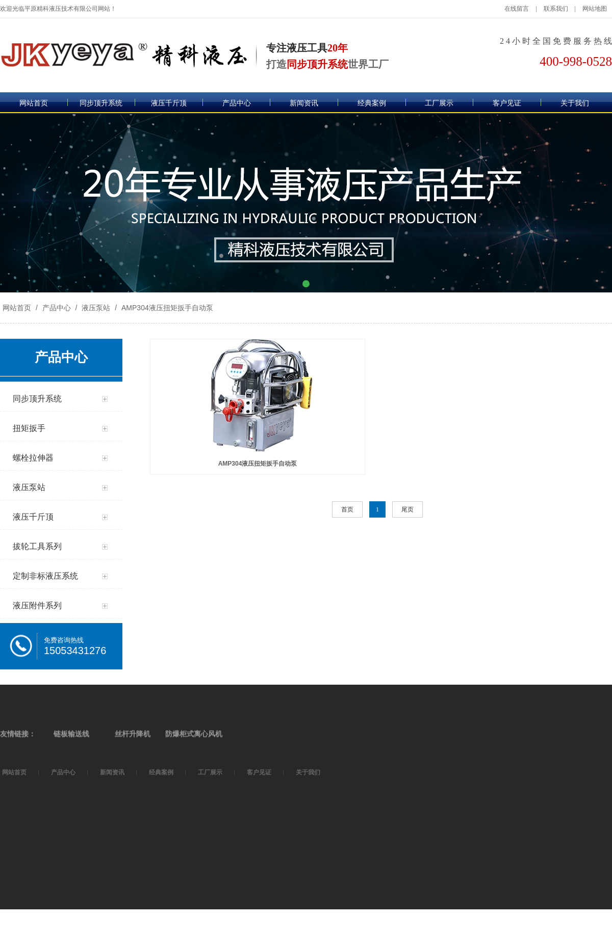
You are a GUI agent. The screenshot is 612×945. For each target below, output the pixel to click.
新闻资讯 (304, 103)
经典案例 (372, 103)
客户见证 (507, 103)
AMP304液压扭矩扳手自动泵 (166, 308)
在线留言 (516, 8)
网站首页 (33, 103)
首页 (347, 509)
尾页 (407, 509)
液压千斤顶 (169, 103)
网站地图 (594, 8)
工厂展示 (439, 103)
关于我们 (574, 103)
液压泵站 (96, 308)
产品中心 (236, 103)
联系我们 (556, 8)
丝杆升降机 (132, 774)
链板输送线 (71, 774)
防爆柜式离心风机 (193, 774)
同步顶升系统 (101, 103)
